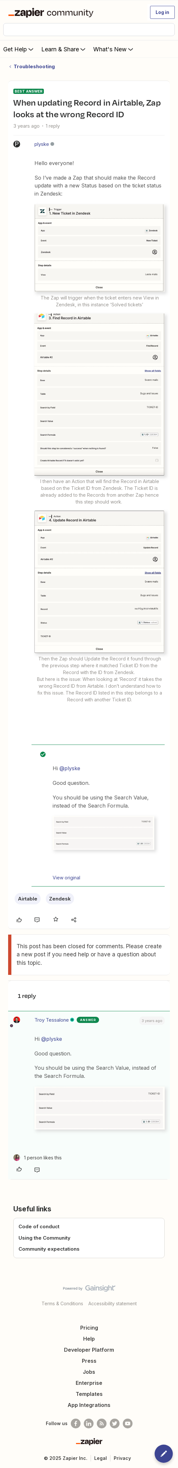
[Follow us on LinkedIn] (89, 1423)
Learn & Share (64, 49)
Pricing (89, 1327)
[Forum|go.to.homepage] (52, 12)
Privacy (122, 1458)
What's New (113, 49)
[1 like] (37, 1157)
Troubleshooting (34, 66)
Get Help (19, 49)
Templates (89, 1394)
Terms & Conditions (62, 1303)
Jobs (89, 1372)
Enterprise (89, 1383)
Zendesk (60, 899)
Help (89, 1338)
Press (89, 1361)
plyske (41, 144)
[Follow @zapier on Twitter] (115, 1423)
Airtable (27, 899)
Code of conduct (39, 1226)
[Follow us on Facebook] (76, 1423)
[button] (162, 12)
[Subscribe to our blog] (102, 1423)
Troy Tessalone (51, 1020)
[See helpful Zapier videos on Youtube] (128, 1423)
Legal (100, 1458)
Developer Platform (89, 1350)
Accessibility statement (112, 1303)
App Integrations (89, 1405)
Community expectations (49, 1249)
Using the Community (44, 1238)
